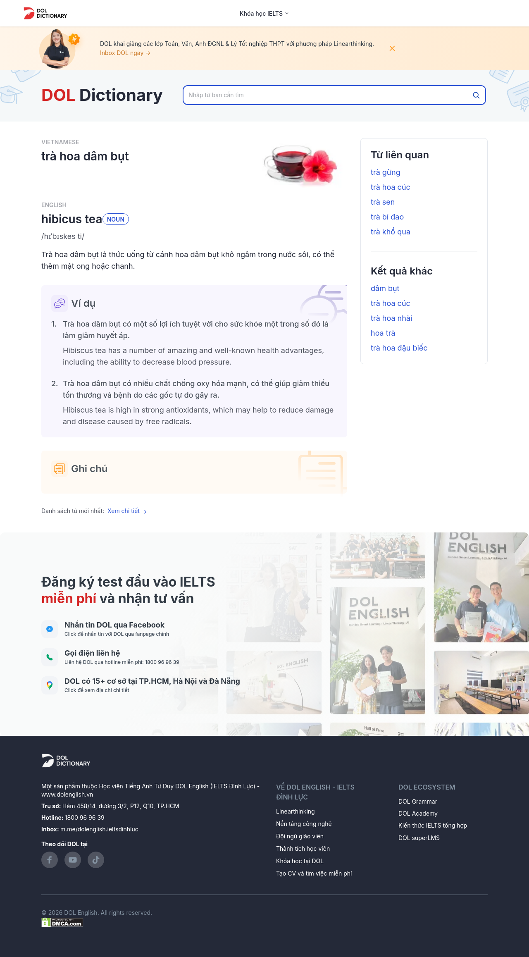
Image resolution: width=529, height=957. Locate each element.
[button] (194, 236)
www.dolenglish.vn (67, 794)
